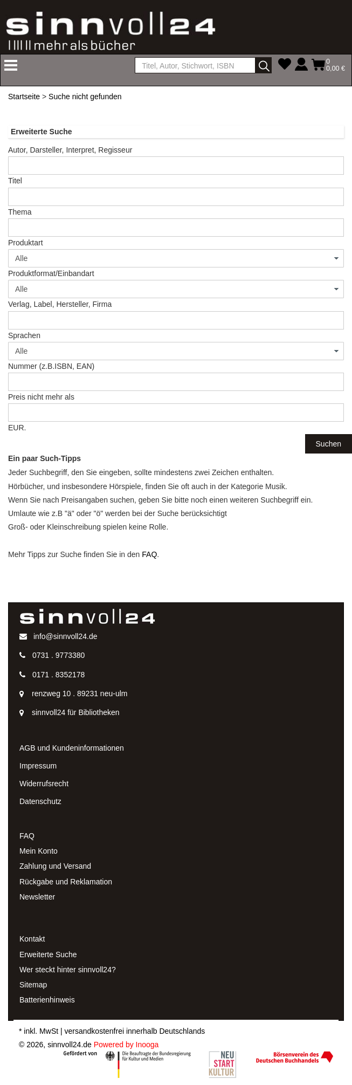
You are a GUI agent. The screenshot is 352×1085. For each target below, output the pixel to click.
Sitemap (33, 984)
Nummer (51, 366)
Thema (20, 212)
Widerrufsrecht (43, 783)
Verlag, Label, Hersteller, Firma (60, 304)
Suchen (328, 444)
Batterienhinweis (47, 999)
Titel (15, 180)
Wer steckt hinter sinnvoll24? (67, 969)
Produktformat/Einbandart (51, 273)
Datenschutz (40, 801)
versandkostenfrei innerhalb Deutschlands (135, 1031)
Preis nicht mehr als (41, 397)
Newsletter (37, 896)
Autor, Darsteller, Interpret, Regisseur (70, 150)
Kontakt (32, 939)
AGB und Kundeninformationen (71, 748)
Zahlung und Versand (55, 866)
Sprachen (24, 335)
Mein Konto (38, 851)
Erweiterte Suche (48, 954)
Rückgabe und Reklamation (65, 881)
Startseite (24, 96)
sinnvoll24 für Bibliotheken (76, 712)
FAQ (149, 554)
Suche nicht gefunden (85, 96)
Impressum (38, 765)
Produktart (25, 242)
